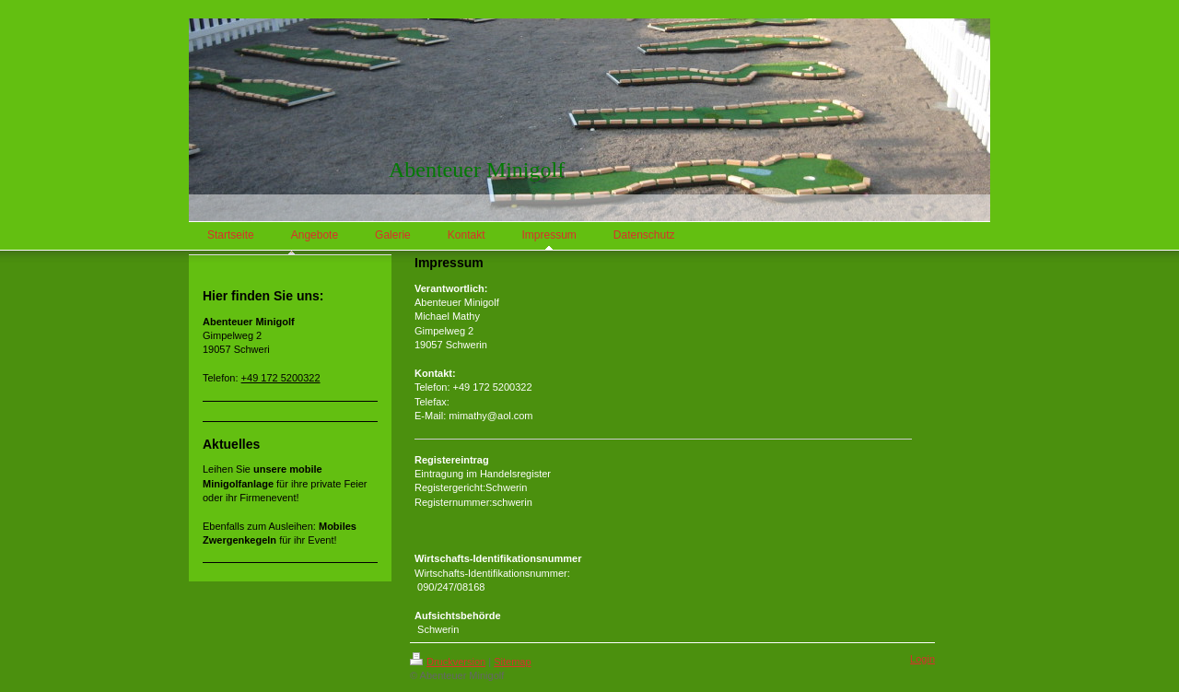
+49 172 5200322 (281, 377)
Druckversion (447, 661)
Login (922, 658)
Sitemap (512, 661)
